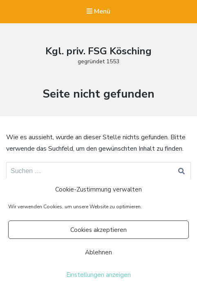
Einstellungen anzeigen (98, 275)
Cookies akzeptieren (98, 230)
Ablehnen (98, 252)
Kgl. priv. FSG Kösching (98, 51)
